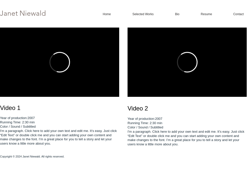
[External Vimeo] (59, 62)
